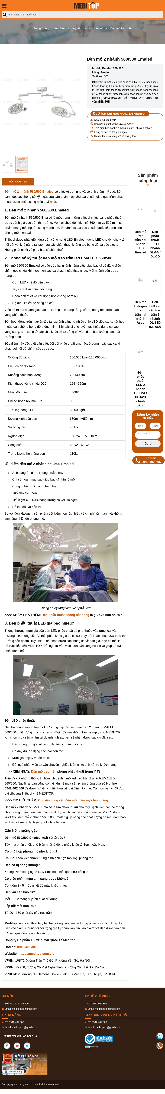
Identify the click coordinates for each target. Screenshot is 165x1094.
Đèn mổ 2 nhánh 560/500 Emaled (29, 191)
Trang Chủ (40, 28)
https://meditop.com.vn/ (36, 953)
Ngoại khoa (79, 28)
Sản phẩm (59, 28)
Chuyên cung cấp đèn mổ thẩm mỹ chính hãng (73, 800)
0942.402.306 (27, 947)
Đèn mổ (98, 28)
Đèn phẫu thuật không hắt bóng (65, 615)
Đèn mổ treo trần (121, 28)
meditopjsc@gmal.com (24, 1008)
